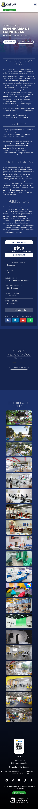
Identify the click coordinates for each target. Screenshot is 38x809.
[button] (35, 4)
